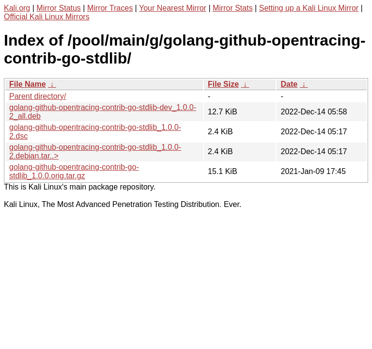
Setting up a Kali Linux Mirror (308, 8)
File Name (27, 84)
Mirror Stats (233, 8)
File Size (223, 84)
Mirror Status (58, 8)
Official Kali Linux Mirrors (47, 17)
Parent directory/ (37, 96)
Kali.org (17, 8)
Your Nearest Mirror (172, 8)
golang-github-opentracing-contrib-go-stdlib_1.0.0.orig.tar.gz (74, 171)
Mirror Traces (110, 8)
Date (288, 84)
